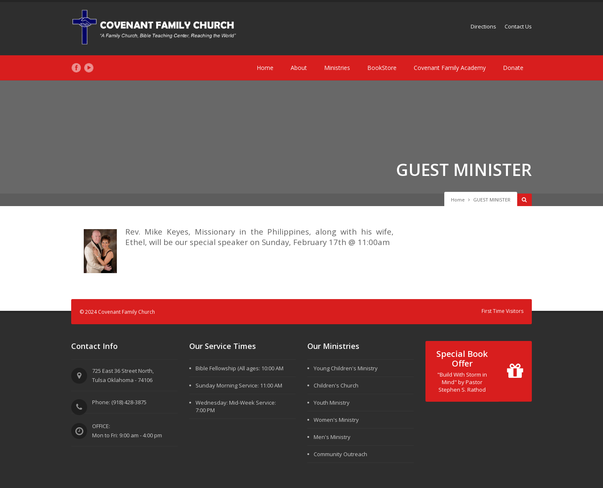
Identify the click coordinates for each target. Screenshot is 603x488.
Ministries (337, 68)
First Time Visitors (502, 311)
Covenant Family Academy (450, 68)
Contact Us (518, 26)
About (299, 68)
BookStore (382, 68)
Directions (483, 26)
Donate (513, 68)
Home (265, 68)
